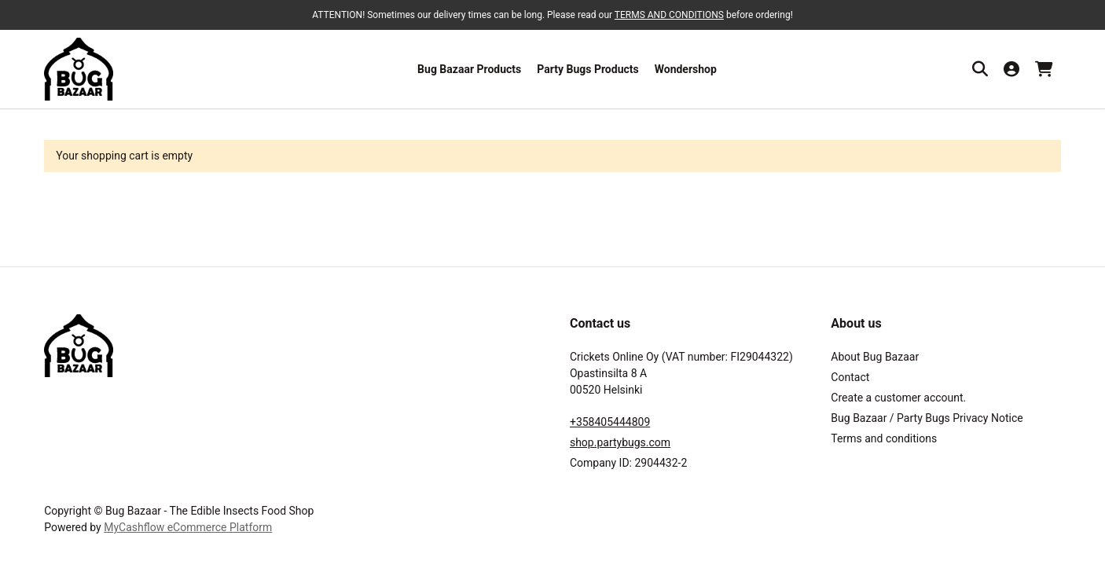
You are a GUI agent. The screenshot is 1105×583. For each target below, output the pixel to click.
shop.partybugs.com (620, 442)
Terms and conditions (884, 438)
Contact (850, 377)
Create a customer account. (898, 397)
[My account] (1011, 69)
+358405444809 (610, 422)
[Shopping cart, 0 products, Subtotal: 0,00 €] (1044, 69)
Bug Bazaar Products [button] (469, 69)
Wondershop (686, 69)
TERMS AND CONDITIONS (669, 14)
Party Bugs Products (587, 69)
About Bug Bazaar (875, 356)
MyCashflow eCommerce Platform (188, 527)
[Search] (980, 69)
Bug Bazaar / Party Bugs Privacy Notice (926, 418)
